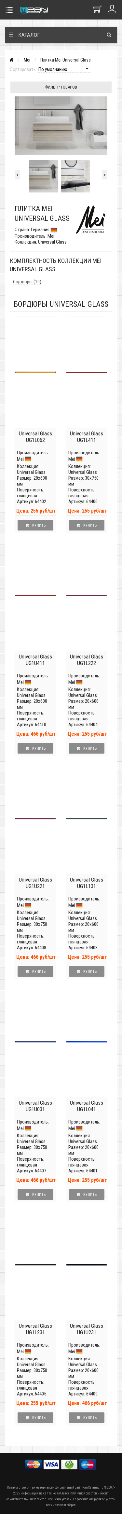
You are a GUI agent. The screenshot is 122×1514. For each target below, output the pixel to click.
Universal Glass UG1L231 (35, 1329)
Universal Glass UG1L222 (86, 659)
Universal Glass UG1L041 (86, 1105)
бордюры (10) (27, 282)
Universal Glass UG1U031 (35, 1105)
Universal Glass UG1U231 (86, 1329)
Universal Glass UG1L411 (86, 436)
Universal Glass (31, 472)
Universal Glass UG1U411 (35, 659)
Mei (27, 60)
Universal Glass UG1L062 (35, 436)
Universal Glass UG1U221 (35, 882)
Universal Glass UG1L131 (86, 882)
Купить (35, 525)
